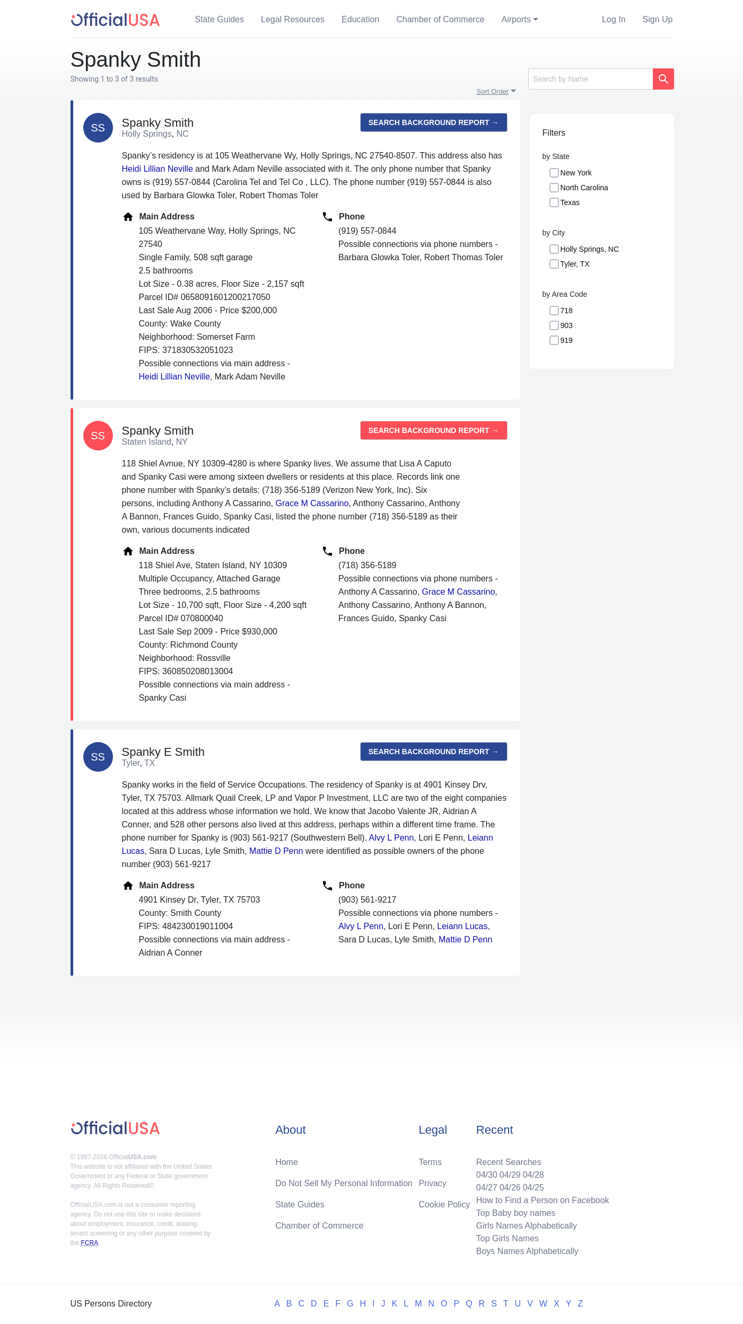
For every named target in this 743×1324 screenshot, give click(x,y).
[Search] (590, 79)
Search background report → (434, 122)
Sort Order (493, 91)
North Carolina (584, 187)
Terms (430, 1162)
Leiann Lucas (462, 926)
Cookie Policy (444, 1204)
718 (567, 310)
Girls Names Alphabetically (526, 1225)
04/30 (486, 1174)
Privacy (432, 1183)
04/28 (533, 1174)
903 (567, 325)
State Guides (219, 19)
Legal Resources (293, 19)
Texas (570, 202)
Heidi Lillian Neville (157, 168)
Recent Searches (508, 1162)
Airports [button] (516, 19)
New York (576, 173)
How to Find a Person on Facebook (542, 1200)
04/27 (486, 1187)
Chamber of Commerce (440, 19)
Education (360, 19)
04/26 (510, 1187)
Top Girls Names (507, 1238)
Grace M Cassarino (311, 503)
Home (286, 1162)
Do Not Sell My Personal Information (344, 1183)
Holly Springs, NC (590, 249)
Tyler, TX (575, 264)
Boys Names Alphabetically (527, 1251)
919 (567, 340)
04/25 (533, 1187)
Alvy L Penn (391, 837)
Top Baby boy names (515, 1212)
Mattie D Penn (276, 850)
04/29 (510, 1174)
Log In (613, 19)
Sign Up (658, 19)
